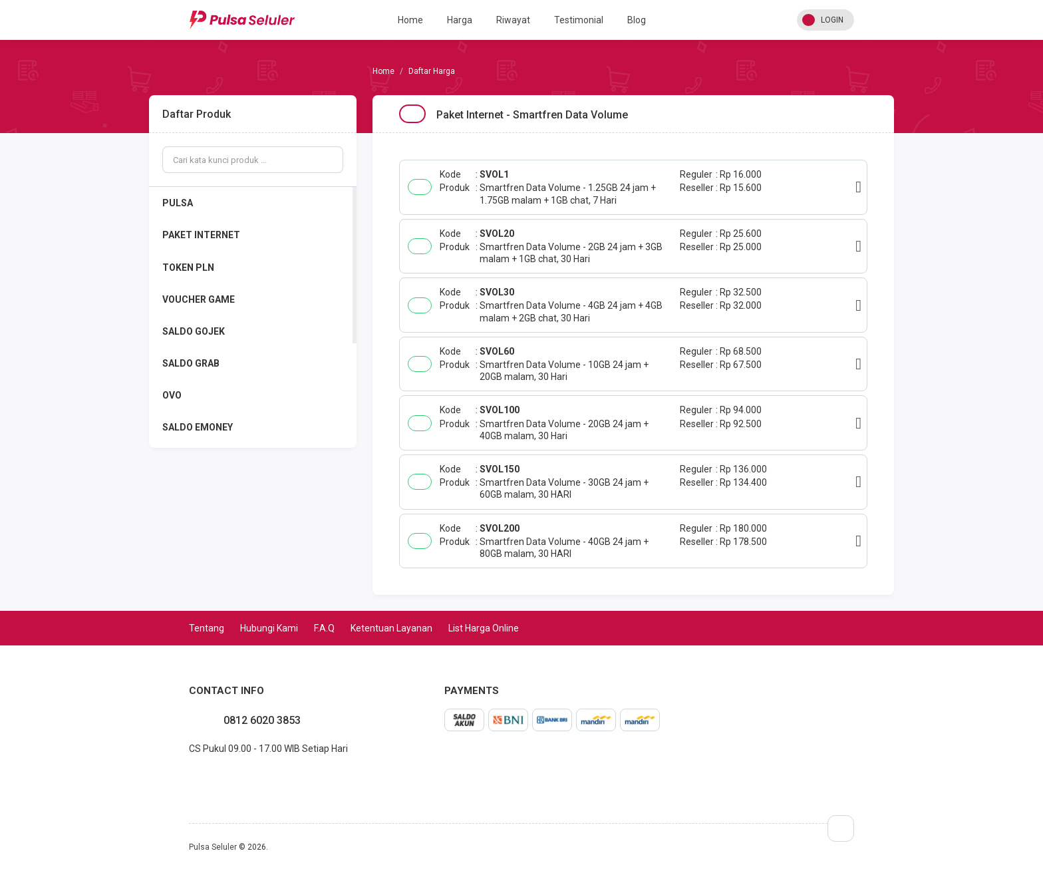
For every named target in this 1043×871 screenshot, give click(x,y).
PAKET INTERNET (201, 235)
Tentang (206, 628)
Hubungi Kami (269, 628)
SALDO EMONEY (197, 427)
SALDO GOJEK (193, 331)
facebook (189, 778)
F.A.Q (324, 628)
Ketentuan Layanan (391, 628)
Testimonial (578, 20)
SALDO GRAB (191, 363)
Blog (636, 20)
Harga (459, 20)
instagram (199, 778)
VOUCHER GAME (198, 299)
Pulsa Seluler (213, 847)
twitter (210, 778)
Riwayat (513, 20)
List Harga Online (483, 628)
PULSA (177, 203)
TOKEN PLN (188, 267)
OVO (172, 395)
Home (410, 20)
